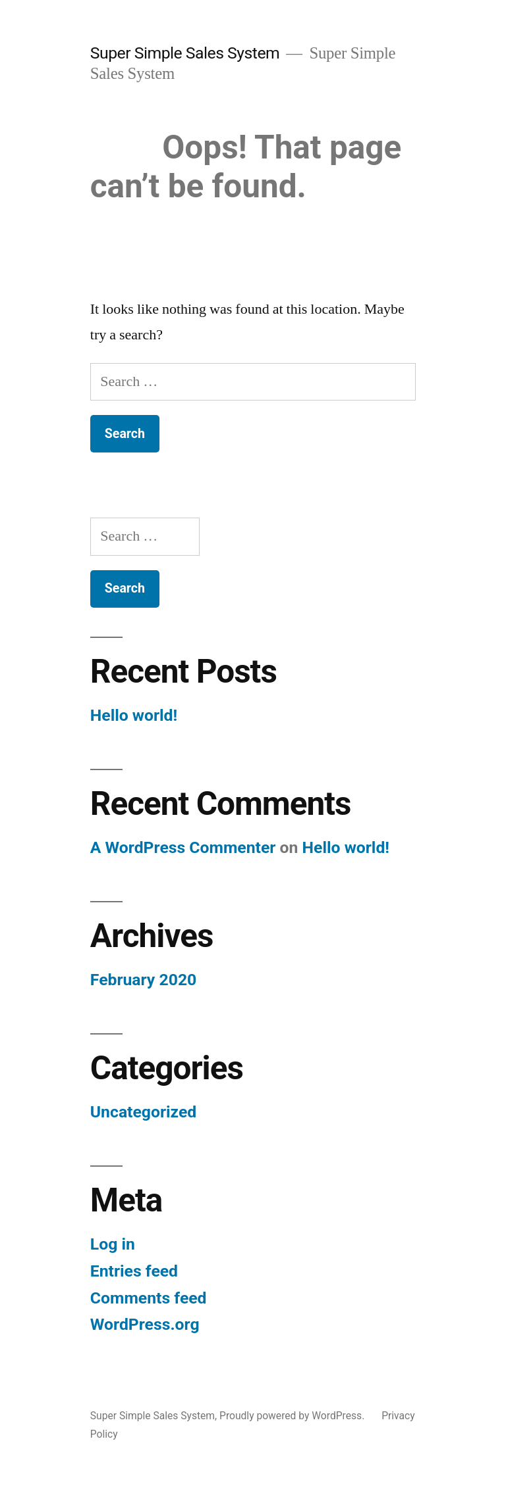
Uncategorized (143, 1111)
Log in (112, 1244)
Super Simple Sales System (184, 52)
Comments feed (148, 1297)
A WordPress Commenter (183, 847)
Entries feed (134, 1270)
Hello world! (133, 715)
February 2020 (143, 979)
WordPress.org (145, 1324)
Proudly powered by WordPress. (293, 1415)
